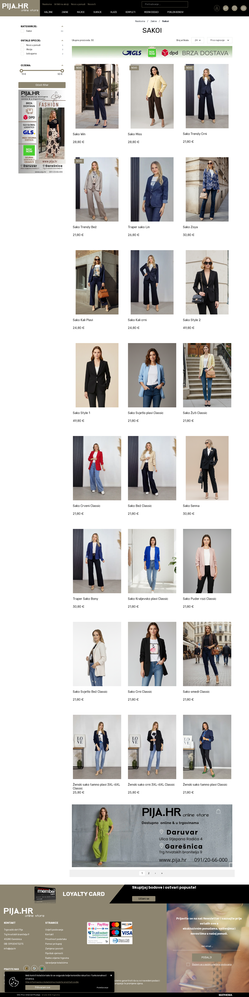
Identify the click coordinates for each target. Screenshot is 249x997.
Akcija (44, 49)
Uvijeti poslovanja (54, 929)
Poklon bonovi (176, 12)
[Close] (42, 987)
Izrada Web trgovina (51, 995)
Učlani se (143, 898)
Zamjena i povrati (54, 948)
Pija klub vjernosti (54, 953)
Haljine (48, 12)
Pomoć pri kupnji (53, 944)
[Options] (102, 987)
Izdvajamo (44, 53)
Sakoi (44, 31)
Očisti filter (42, 84)
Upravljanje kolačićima (56, 962)
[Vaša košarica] (244, 8)
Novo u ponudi (78, 4)
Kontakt (49, 934)
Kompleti (131, 12)
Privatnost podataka (56, 939)
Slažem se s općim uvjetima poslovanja (212, 964)
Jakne (65, 12)
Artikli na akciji (61, 4)
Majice (81, 12)
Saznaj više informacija (144, 892)
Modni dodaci (151, 12)
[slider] (21, 70)
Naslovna (47, 4)
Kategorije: (29, 26)
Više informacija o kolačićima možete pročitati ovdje (52, 982)
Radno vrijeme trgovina (57, 958)
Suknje (97, 12)
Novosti (92, 4)
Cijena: (26, 65)
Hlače (113, 12)
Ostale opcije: (31, 40)
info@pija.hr (10, 948)
